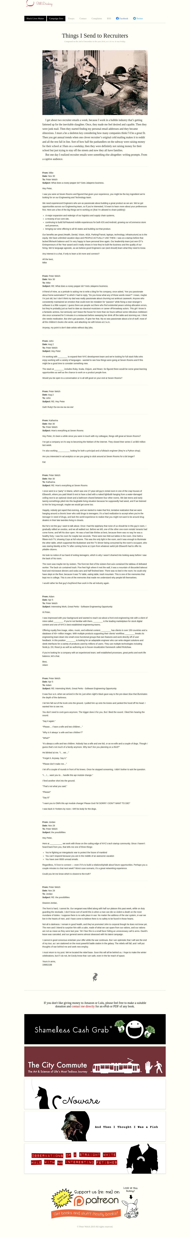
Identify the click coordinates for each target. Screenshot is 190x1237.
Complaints (97, 18)
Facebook (122, 18)
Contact (83, 18)
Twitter (138, 18)
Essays (71, 18)
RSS (109, 18)
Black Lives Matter (35, 18)
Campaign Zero (56, 18)
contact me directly (83, 1006)
